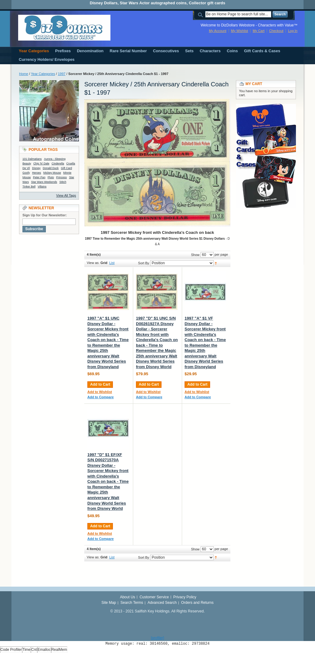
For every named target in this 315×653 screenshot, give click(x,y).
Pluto (51, 177)
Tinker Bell (28, 186)
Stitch (62, 181)
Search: (201, 14)
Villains (42, 186)
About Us (127, 597)
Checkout (276, 31)
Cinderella (58, 163)
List (111, 263)
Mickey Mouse (52, 172)
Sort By (143, 263)
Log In (292, 31)
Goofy (26, 172)
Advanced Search (162, 602)
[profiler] (157, 638)
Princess (61, 177)
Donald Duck (51, 168)
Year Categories (43, 74)
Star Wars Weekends (44, 181)
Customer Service (154, 597)
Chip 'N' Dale (41, 163)
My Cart (259, 31)
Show (195, 255)
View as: (93, 263)
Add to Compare (100, 397)
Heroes (36, 172)
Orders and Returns (197, 602)
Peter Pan (39, 177)
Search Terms (132, 602)
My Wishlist (239, 31)
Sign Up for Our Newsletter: (44, 215)
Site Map (109, 602)
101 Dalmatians (32, 158)
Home (23, 74)
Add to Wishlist (99, 392)
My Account (217, 31)
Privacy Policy (184, 597)
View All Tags (66, 195)
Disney (36, 168)
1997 (61, 74)
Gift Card (66, 168)
